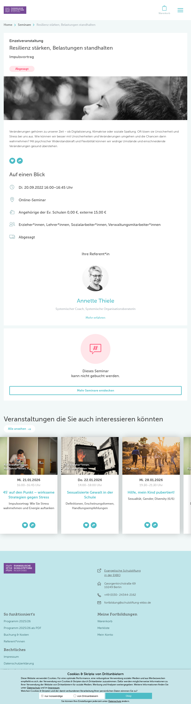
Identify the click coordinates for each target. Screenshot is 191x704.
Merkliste (103, 628)
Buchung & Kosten (16, 634)
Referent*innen (14, 641)
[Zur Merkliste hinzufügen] (12, 161)
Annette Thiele (95, 301)
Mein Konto (105, 634)
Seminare (24, 25)
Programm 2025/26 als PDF (22, 628)
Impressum (11, 656)
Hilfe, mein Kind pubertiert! (151, 493)
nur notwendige (52, 696)
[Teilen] (20, 161)
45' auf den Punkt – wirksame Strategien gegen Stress (28, 495)
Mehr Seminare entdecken (95, 390)
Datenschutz (33, 688)
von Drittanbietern (86, 696)
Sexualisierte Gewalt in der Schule (90, 495)
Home (8, 25)
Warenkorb (104, 621)
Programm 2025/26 (17, 621)
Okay (128, 695)
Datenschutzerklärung (19, 663)
